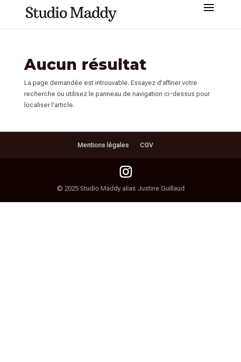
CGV (146, 145)
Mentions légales (103, 145)
